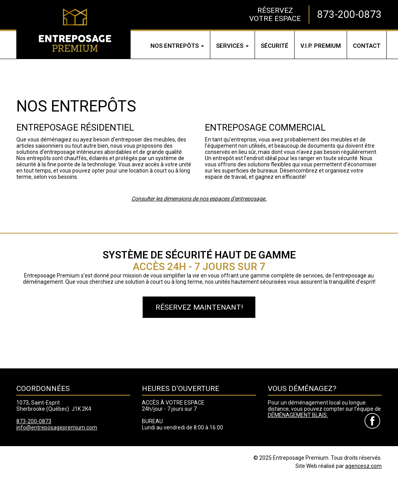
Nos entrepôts (177, 45)
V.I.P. (320, 45)
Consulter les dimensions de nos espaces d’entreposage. (199, 198)
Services (232, 45)
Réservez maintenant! (199, 307)
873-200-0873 (349, 14)
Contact (367, 45)
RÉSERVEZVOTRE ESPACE (275, 14)
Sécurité (274, 45)
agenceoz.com (363, 466)
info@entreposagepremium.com (56, 427)
